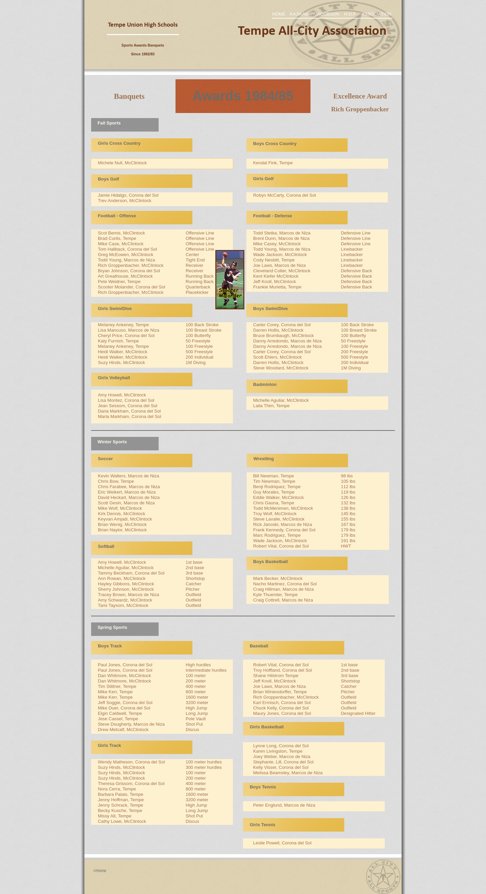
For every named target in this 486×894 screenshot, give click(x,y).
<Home (99, 870)
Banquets (129, 96)
